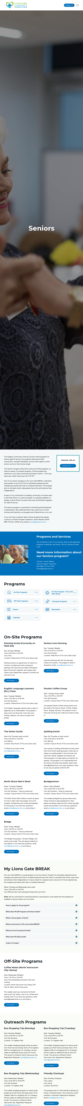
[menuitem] (76, 5)
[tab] (41, 905)
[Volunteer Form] (68, 466)
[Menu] (77, 5)
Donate (67, 5)
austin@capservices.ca (38, 522)
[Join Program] (11, 680)
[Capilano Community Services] (16, 5)
